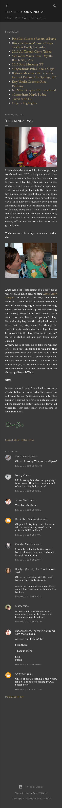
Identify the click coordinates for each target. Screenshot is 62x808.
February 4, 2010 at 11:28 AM (28, 491)
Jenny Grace (22, 500)
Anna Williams (40, 793)
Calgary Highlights (24, 103)
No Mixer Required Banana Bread (34, 90)
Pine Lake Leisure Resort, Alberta (34, 38)
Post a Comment (14, 697)
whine (31, 440)
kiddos (24, 440)
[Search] (55, 5)
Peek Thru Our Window (24, 12)
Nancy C (20, 475)
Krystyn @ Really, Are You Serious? (35, 569)
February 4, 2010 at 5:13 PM (28, 664)
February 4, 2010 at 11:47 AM (28, 535)
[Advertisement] (31, 737)
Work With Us (25, 18)
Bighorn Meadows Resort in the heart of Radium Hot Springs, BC (34, 75)
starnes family (23, 456)
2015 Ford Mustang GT (27, 64)
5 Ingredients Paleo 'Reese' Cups (33, 68)
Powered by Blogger (31, 787)
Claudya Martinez (25, 544)
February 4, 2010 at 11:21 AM (28, 466)
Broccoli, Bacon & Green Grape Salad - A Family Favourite (32, 45)
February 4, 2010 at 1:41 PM (28, 596)
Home (9, 18)
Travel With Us (22, 99)
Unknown (20, 673)
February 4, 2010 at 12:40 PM (29, 560)
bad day (16, 440)
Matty (18, 606)
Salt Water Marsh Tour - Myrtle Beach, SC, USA (32, 58)
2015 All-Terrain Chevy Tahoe (31, 51)
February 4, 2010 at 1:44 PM (28, 621)
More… (41, 18)
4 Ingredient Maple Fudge (29, 94)
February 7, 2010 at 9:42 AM (28, 689)
